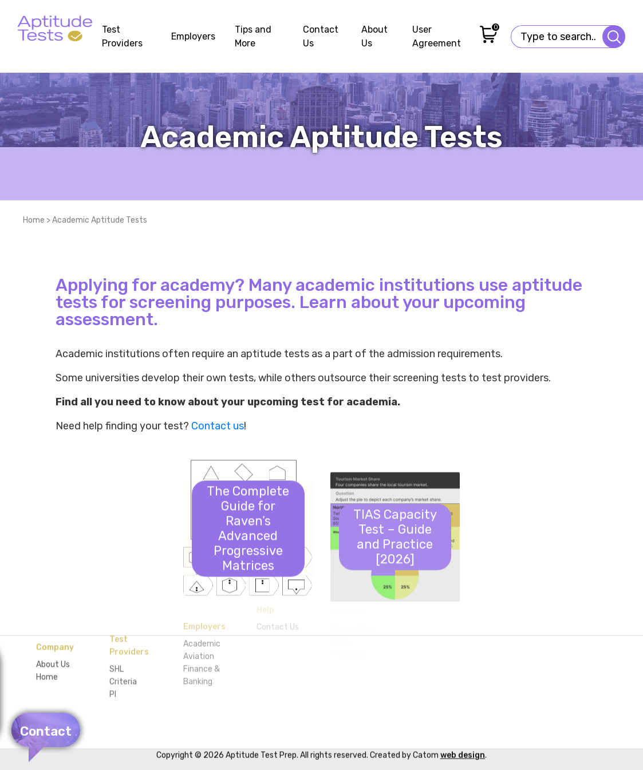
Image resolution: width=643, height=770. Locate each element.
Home (34, 220)
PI (112, 655)
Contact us (217, 426)
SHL (116, 630)
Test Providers (122, 36)
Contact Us (320, 36)
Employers (193, 36)
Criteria (123, 642)
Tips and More (253, 36)
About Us (374, 36)
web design (462, 732)
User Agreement (436, 36)
